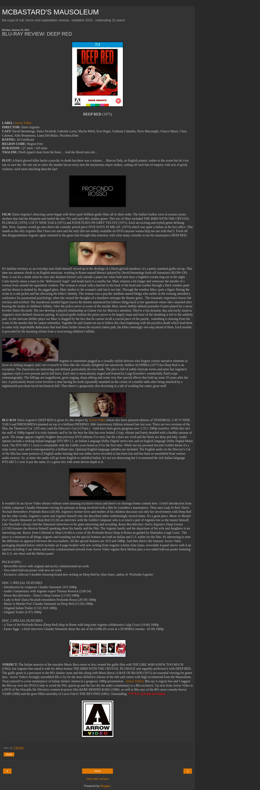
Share (9, 754)
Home (97, 771)
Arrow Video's (135, 681)
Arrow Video (23, 123)
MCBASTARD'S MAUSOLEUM (50, 12)
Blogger (105, 786)
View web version (97, 778)
